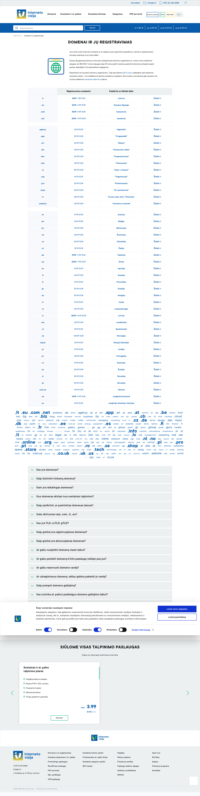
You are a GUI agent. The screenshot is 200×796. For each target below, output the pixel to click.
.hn (33, 431)
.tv (43, 197)
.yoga (98, 457)
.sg (123, 446)
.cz (42, 248)
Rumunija (121, 363)
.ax (152, 413)
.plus (166, 443)
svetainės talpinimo (93, 79)
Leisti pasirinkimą (177, 778)
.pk (143, 443)
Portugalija (121, 356)
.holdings (41, 431)
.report (79, 446)
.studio (42, 450)
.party (86, 443)
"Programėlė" (121, 136)
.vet (107, 454)
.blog (52, 416)
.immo (107, 431)
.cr (129, 420)
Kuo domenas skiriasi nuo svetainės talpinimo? (65, 496)
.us (42, 403)
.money (59, 439)
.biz (42, 150)
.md (173, 435)
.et (122, 424)
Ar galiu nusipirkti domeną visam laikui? (60, 550)
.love (103, 435)
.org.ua (47, 454)
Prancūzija (121, 282)
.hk (28, 431)
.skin (159, 446)
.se (42, 370)
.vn (129, 454)
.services (115, 446)
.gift (104, 428)
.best (180, 413)
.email (79, 424)
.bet (18, 416)
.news (125, 439)
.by (42, 228)
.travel (17, 454)
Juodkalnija (121, 323)
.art (42, 143)
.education (52, 424)
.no (42, 336)
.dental (152, 420)
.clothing (168, 417)
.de (42, 255)
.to (134, 450)
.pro (42, 184)
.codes (72, 420)
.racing (47, 446)
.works (172, 454)
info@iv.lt (151, 3)
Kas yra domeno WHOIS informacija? (58, 612)
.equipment (98, 424)
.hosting (58, 431)
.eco (44, 424)
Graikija (121, 289)
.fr (43, 282)
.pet (97, 443)
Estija (121, 262)
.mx (91, 439)
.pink (138, 443)
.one (17, 442)
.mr (66, 439)
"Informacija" (121, 163)
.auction (144, 413)
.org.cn (26, 420)
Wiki (163, 15)
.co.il (95, 431)
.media (19, 439)
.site (147, 446)
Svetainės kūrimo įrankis (93, 757)
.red (58, 446)
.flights (27, 428)
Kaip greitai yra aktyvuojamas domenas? (61, 541)
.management (150, 435)
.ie (89, 431)
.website (42, 204)
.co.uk (63, 453)
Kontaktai (135, 3)
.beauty (172, 413)
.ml (39, 439)
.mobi (51, 439)
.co (42, 242)
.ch (42, 235)
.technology (111, 450)
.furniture (61, 428)
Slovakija (121, 383)
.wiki (165, 454)
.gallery (71, 427)
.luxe (120, 435)
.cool (124, 420)
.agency (42, 130)
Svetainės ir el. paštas (66, 14)
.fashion (154, 424)
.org (42, 177)
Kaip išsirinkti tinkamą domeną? (55, 478)
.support (66, 450)
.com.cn (50, 420)
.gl (115, 428)
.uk (42, 397)
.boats (59, 417)
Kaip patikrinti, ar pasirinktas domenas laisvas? (64, 505)
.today (140, 450)
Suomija (121, 275)
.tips (129, 450)
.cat (122, 417)
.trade (171, 450)
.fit (182, 424)
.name (105, 439)
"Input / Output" (121, 170)
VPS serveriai (131, 14)
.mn (44, 439)
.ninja (138, 439)
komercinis (121, 112)
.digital (178, 420)
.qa (40, 446)
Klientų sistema (150, 15)
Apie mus (156, 757)
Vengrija (121, 296)
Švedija (121, 370)
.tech (99, 449)
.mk (34, 439)
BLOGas (155, 762)
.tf (124, 450)
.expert (138, 424)
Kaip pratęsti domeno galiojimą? (56, 585)
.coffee (80, 420)
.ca (102, 417)
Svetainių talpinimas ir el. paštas (61, 762)
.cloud (178, 416)
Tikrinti (92, 28)
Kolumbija (121, 242)
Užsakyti (100, 720)
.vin (119, 454)
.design (161, 420)
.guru (169, 427)
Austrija (121, 215)
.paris (62, 443)
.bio (36, 417)
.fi (42, 275)
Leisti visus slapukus (177, 770)
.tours (160, 450)
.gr (43, 289)
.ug (53, 454)
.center (134, 417)
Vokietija (121, 255)
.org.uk (74, 454)
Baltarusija (121, 228)
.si (43, 376)
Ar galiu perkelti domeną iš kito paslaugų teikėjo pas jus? (71, 559)
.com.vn (136, 454)
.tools (148, 450)
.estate (116, 424)
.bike (30, 417)
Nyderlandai (121, 329)
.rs (93, 446)
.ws (85, 457)
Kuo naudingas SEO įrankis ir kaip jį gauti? (62, 630)
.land (51, 435)
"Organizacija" (121, 177)
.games (81, 427)
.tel (120, 450)
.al (96, 413)
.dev (43, 157)
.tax (82, 450)
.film (167, 424)
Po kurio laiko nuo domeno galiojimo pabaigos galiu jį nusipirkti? (75, 603)
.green (143, 428)
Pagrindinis (17, 36)
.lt (43, 98)
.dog (25, 424)
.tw (28, 453)
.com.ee (71, 424)
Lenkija (121, 349)
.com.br (77, 417)
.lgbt (65, 435)
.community (91, 420)
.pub (30, 446)
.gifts (110, 428)
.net (42, 119)
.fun (46, 427)
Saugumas (113, 14)
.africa (72, 413)
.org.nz (42, 343)
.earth (32, 424)
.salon (99, 446)
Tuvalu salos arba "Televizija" (121, 197)
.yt (104, 457)
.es (42, 269)
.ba (156, 413)
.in (113, 431)
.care (108, 417)
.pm (171, 443)
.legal (58, 435)
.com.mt (78, 439)
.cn (33, 420)
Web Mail (173, 15)
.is (181, 431)
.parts (79, 443)
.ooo (39, 443)
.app (43, 136)
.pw (35, 446)
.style (50, 450)
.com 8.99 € (166, 28)
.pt (42, 356)
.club (18, 420)
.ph (103, 443)
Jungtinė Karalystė (121, 397)
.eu (42, 105)
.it (43, 302)
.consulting (115, 420)
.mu (85, 439)
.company (103, 420)
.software (167, 446)
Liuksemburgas (121, 309)
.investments (167, 431)
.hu (42, 296)
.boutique (68, 417)
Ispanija (121, 269)
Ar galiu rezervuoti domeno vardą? (57, 567)
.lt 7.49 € (139, 28)
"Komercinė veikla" (121, 150)
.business (88, 416)
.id (84, 431)
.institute (143, 431)
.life (75, 435)
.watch (145, 453)
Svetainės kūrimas (92, 14)
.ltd (109, 435)
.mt (71, 439)
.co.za (110, 457)
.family (146, 424)
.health (177, 427)
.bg (24, 416)
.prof (16, 446)
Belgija (121, 221)
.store (30, 449)
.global (121, 427)
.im (101, 431)
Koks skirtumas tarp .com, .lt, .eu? (56, 514)
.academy (57, 413)
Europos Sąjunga (121, 105)
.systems (75, 450)
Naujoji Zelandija (121, 343)
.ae (66, 413)
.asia (129, 413)
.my (97, 439)
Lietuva (121, 98)
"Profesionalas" (121, 184)
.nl (43, 329)
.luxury (126, 435)
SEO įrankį (127, 73)
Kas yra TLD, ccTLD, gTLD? (52, 523)
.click (160, 417)
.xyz (91, 457)
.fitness (19, 428)
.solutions (178, 446)
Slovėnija (121, 376)
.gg (98, 427)
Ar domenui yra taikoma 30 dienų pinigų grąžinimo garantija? (74, 621)
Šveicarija (121, 235)
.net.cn (40, 420)
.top (154, 450)
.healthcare (20, 431)
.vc (101, 453)
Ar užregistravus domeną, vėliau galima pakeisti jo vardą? (71, 576)
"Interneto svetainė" (121, 204)
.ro (43, 363)
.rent (64, 446)
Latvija (121, 316)
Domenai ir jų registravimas (59, 757)
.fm (34, 428)
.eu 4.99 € (152, 28)
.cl (154, 416)
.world (180, 453)
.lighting (82, 435)
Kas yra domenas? (47, 470)
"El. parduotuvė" (121, 190)
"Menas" (121, 143)
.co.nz (179, 439)
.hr (73, 431)
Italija (121, 302)
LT (184, 15)
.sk (43, 383)
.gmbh (130, 428)
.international (154, 431)
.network (115, 439)
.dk (18, 424)
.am (101, 413)
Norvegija (121, 336)
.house (67, 431)
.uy (97, 454)
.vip (124, 454)
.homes (50, 431)
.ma (140, 435)
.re (53, 446)
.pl (43, 349)
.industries (121, 431)
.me (42, 323)
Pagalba (120, 757)
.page (56, 443)
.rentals (71, 446)
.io (43, 170)
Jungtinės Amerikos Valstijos (121, 403)
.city (149, 417)
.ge (93, 427)
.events (129, 424)
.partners (71, 443)
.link (90, 435)
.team (89, 450)
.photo (109, 443)
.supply (57, 450)
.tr (166, 450)
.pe (92, 442)
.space (18, 449)
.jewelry (29, 435)
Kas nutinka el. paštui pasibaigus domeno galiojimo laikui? (72, 594)
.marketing (163, 435)
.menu (27, 439)
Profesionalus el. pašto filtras (95, 762)
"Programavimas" (121, 157)
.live (97, 435)
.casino (115, 417)
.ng (131, 439)
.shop (42, 190)
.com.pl (150, 442)
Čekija (121, 248)
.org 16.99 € (181, 28)
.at (43, 215)
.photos (131, 443)
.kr (45, 435)
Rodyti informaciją (141, 790)
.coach (64, 420)
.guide (160, 428)
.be (42, 221)
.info (43, 163)
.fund (53, 428)
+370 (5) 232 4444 (170, 3)
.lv (43, 316)
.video (113, 454)
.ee (42, 262)
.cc (127, 416)
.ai (91, 413)
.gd (88, 428)
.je (22, 435)
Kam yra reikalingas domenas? (54, 487)
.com (43, 112)
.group (152, 427)
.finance (175, 424)
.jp (35, 435)
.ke (40, 435)
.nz (172, 439)
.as (123, 413)
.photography (119, 443)
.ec (39, 424)
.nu (159, 439)
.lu (43, 309)
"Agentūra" (121, 130)
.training (180, 450)
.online (28, 442)
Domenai (47, 14)
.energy (87, 424)
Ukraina (121, 390)
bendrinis (121, 119)
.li (70, 435)
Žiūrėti (157, 98)
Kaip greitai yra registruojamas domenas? (61, 532)
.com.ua (42, 390)
